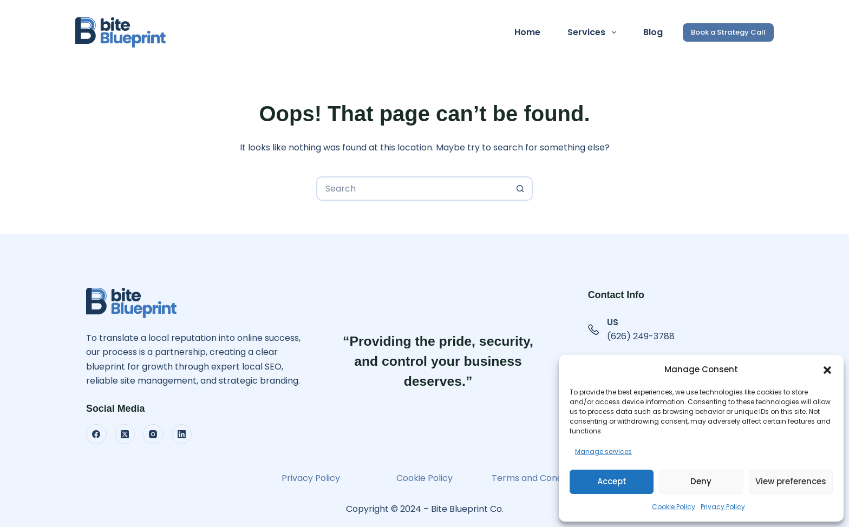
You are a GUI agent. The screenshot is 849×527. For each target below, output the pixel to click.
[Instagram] (153, 434)
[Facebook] (96, 434)
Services (593, 32)
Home (527, 32)
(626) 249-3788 (641, 336)
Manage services (603, 451)
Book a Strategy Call (728, 32)
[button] (827, 370)
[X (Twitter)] (125, 434)
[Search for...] (412, 188)
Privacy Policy (723, 506)
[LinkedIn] (182, 434)
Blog (653, 32)
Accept (611, 481)
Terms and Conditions (538, 478)
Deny (700, 481)
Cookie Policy (673, 506)
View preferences (790, 481)
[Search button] (520, 188)
